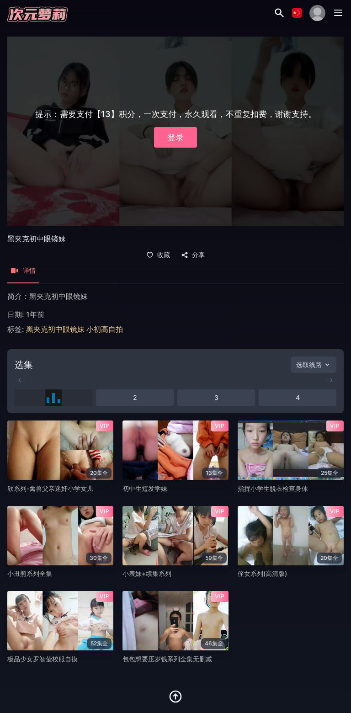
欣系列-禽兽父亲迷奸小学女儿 (50, 488)
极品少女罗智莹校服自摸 (42, 659)
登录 (175, 137)
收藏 (158, 255)
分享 (193, 255)
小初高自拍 (104, 329)
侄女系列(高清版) (262, 573)
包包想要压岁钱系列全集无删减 (167, 659)
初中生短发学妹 (144, 488)
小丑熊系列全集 (29, 573)
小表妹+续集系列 (146, 573)
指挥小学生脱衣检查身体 (273, 488)
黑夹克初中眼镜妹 (55, 329)
